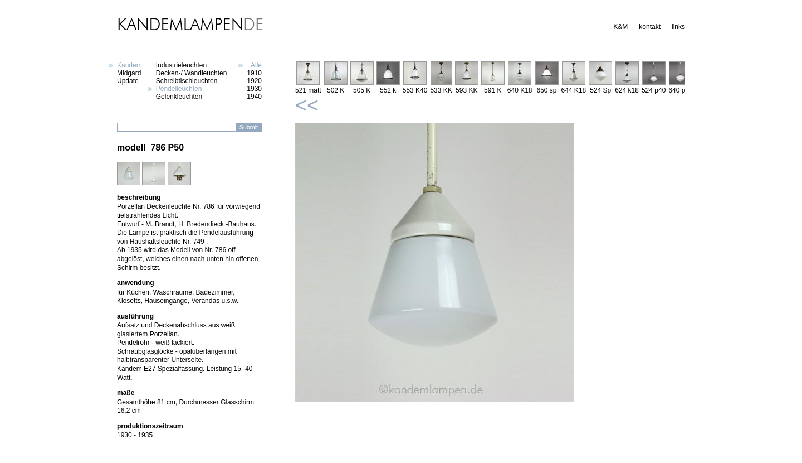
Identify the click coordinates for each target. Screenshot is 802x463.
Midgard (129, 73)
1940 (254, 96)
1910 (254, 73)
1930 (254, 89)
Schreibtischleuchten (187, 81)
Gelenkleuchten (179, 96)
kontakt (650, 27)
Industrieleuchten (181, 65)
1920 (254, 81)
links (678, 27)
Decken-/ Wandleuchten (191, 73)
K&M (620, 27)
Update (128, 81)
